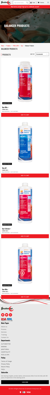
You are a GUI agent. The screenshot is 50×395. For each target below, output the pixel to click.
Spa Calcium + (6, 228)
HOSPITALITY (5, 352)
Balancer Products (7, 103)
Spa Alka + (5, 107)
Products (8, 46)
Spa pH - (4, 168)
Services (4, 332)
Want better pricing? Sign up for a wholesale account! (25, 7)
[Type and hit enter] (19, 2)
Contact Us (5, 337)
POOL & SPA (16, 46)
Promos (3, 329)
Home (2, 46)
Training (4, 335)
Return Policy (5, 367)
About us (4, 327)
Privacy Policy (5, 364)
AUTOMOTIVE (6, 344)
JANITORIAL (5, 349)
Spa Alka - (5, 289)
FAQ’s (3, 369)
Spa (22, 46)
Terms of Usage (6, 361)
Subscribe (25, 382)
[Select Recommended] (42, 54)
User (32, 2)
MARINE (4, 347)
